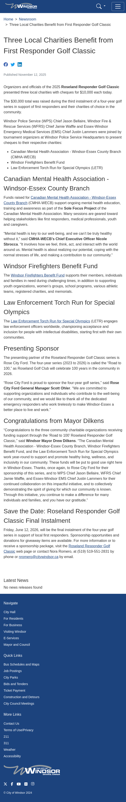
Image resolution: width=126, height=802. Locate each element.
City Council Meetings (19, 703)
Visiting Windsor (15, 631)
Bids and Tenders (16, 684)
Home (8, 19)
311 (6, 743)
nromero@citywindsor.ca (38, 557)
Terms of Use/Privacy (18, 730)
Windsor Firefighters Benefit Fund (37, 275)
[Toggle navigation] (118, 6)
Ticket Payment (14, 690)
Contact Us (11, 723)
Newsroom (27, 19)
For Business (13, 625)
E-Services (11, 638)
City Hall (9, 612)
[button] (101, 6)
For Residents (13, 618)
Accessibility (12, 756)
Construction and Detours (21, 697)
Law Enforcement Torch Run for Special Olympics (50, 321)
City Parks (11, 677)
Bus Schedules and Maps (21, 664)
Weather (10, 749)
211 (6, 736)
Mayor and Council (17, 644)
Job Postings (13, 671)
